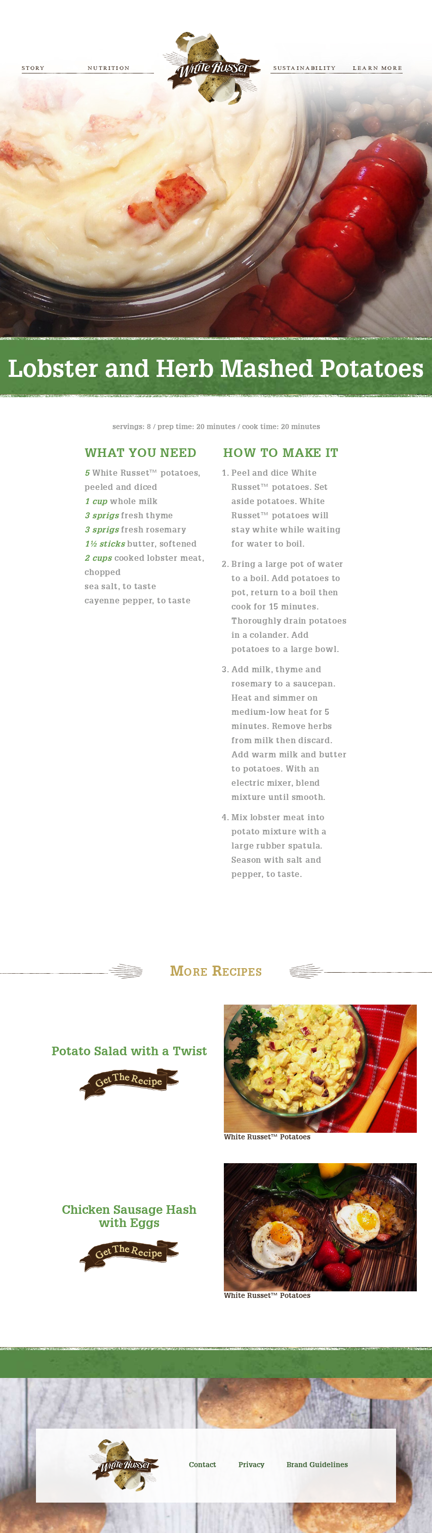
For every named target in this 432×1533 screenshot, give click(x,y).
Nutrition (109, 68)
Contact (202, 1465)
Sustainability (305, 68)
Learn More (378, 68)
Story (34, 68)
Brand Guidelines (317, 1465)
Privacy (251, 1465)
